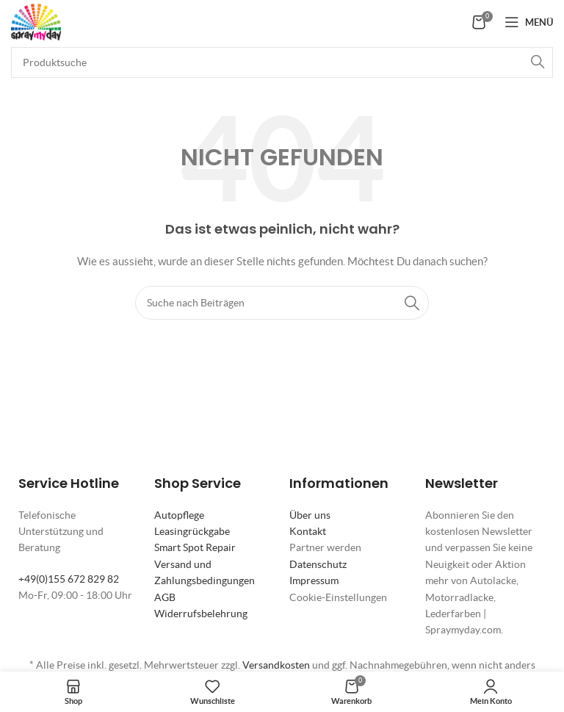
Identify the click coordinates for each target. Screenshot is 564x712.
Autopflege (179, 515)
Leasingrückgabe (192, 531)
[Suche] (282, 62)
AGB (165, 597)
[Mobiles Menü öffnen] (528, 22)
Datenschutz (318, 564)
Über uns (309, 515)
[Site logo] (36, 20)
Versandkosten (276, 665)
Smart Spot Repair (195, 547)
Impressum (314, 580)
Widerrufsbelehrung (200, 613)
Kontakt (307, 531)
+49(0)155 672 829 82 (68, 579)
